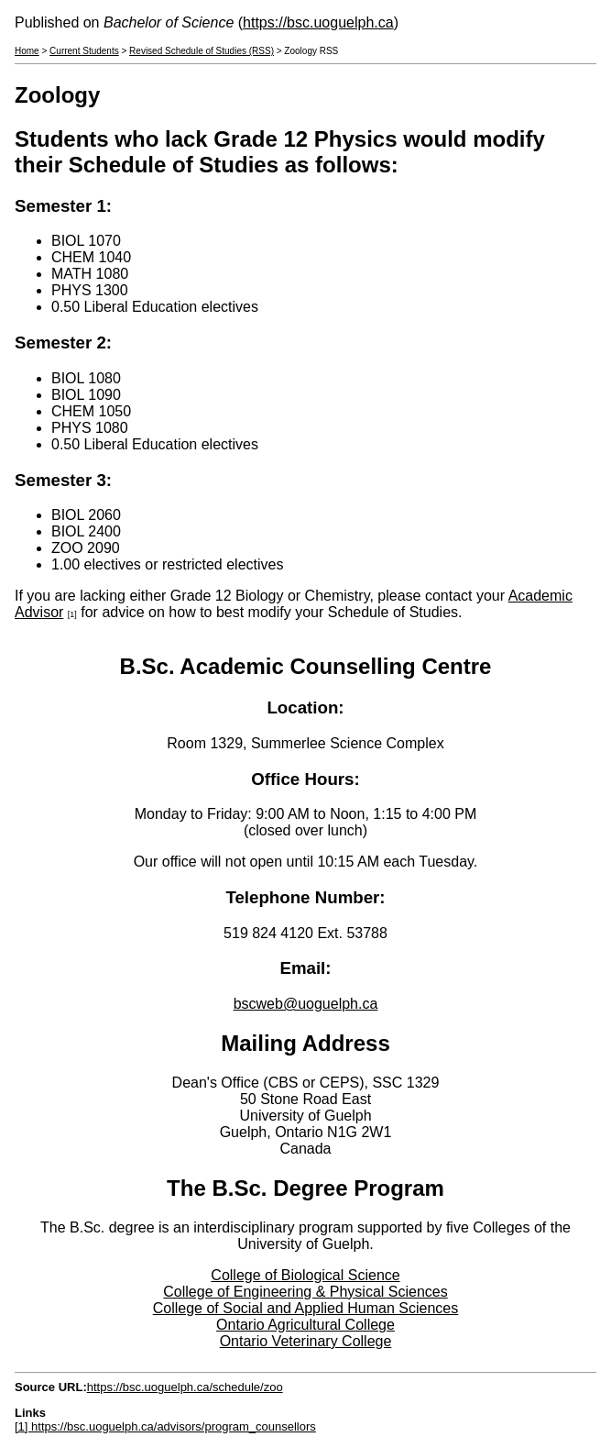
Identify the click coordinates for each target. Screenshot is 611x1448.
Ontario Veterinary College (306, 1341)
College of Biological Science (305, 1275)
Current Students (84, 51)
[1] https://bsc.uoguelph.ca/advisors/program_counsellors (165, 1426)
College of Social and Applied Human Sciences (306, 1308)
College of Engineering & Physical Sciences (305, 1291)
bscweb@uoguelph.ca (306, 1003)
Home (27, 51)
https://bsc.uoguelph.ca (318, 22)
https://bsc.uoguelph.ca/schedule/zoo (185, 1387)
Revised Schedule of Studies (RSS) (201, 51)
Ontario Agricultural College (305, 1324)
